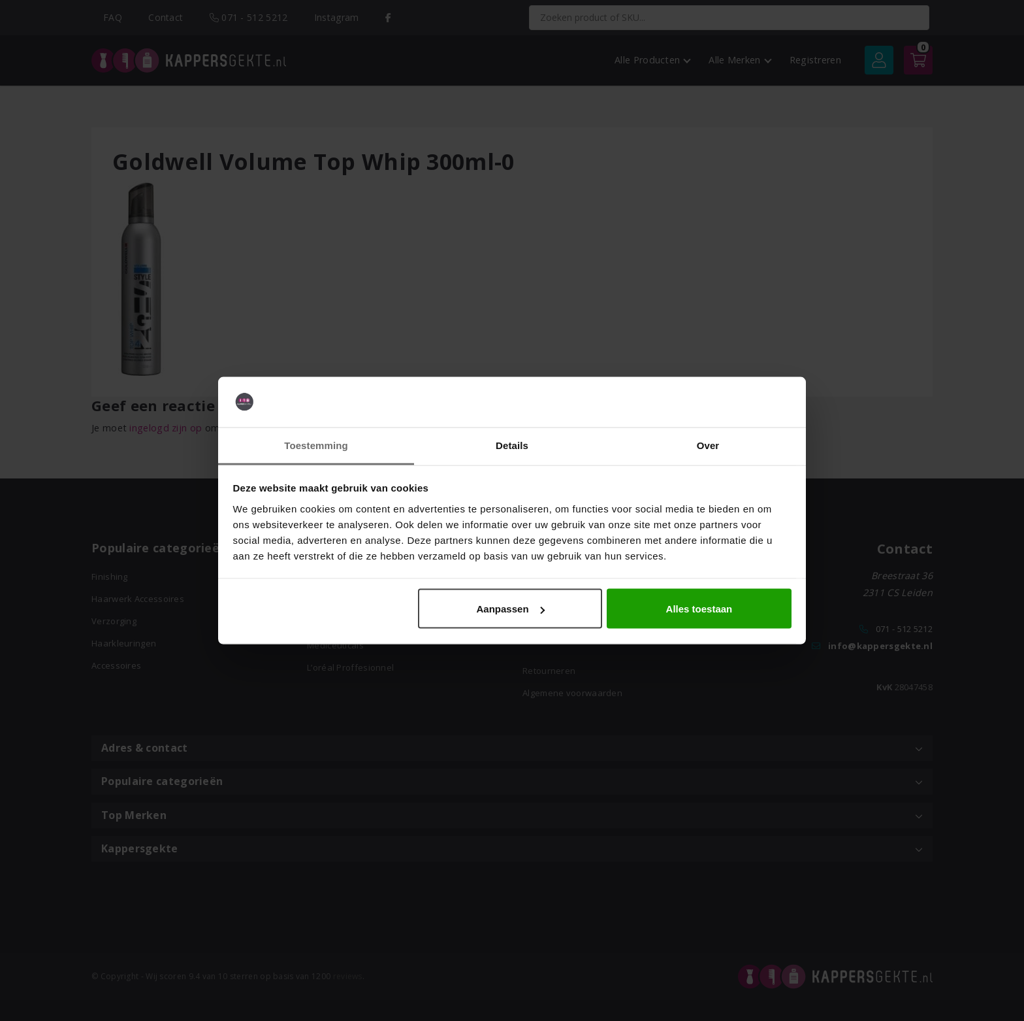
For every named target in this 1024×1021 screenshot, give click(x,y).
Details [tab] (512, 444)
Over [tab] (708, 444)
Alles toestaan (699, 608)
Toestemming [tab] (316, 444)
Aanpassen (511, 608)
